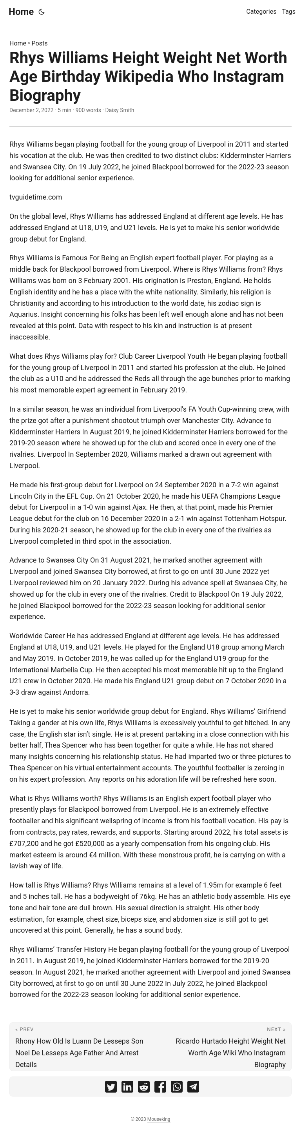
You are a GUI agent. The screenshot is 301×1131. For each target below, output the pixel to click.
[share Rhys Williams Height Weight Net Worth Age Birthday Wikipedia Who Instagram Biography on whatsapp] (177, 1088)
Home (21, 11)
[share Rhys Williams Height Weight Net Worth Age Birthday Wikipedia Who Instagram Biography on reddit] (144, 1088)
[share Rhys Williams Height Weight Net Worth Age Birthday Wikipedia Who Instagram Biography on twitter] (111, 1088)
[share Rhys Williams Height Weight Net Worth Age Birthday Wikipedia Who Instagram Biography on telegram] (193, 1088)
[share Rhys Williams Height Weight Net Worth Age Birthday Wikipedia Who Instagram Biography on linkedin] (127, 1088)
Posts (40, 43)
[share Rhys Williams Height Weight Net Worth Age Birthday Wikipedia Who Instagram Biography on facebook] (160, 1088)
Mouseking (158, 1119)
